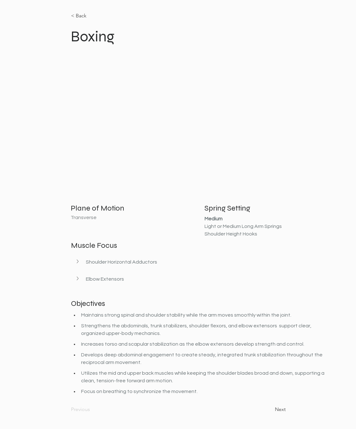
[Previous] (92, 409)
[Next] (270, 409)
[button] (78, 261)
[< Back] (92, 15)
